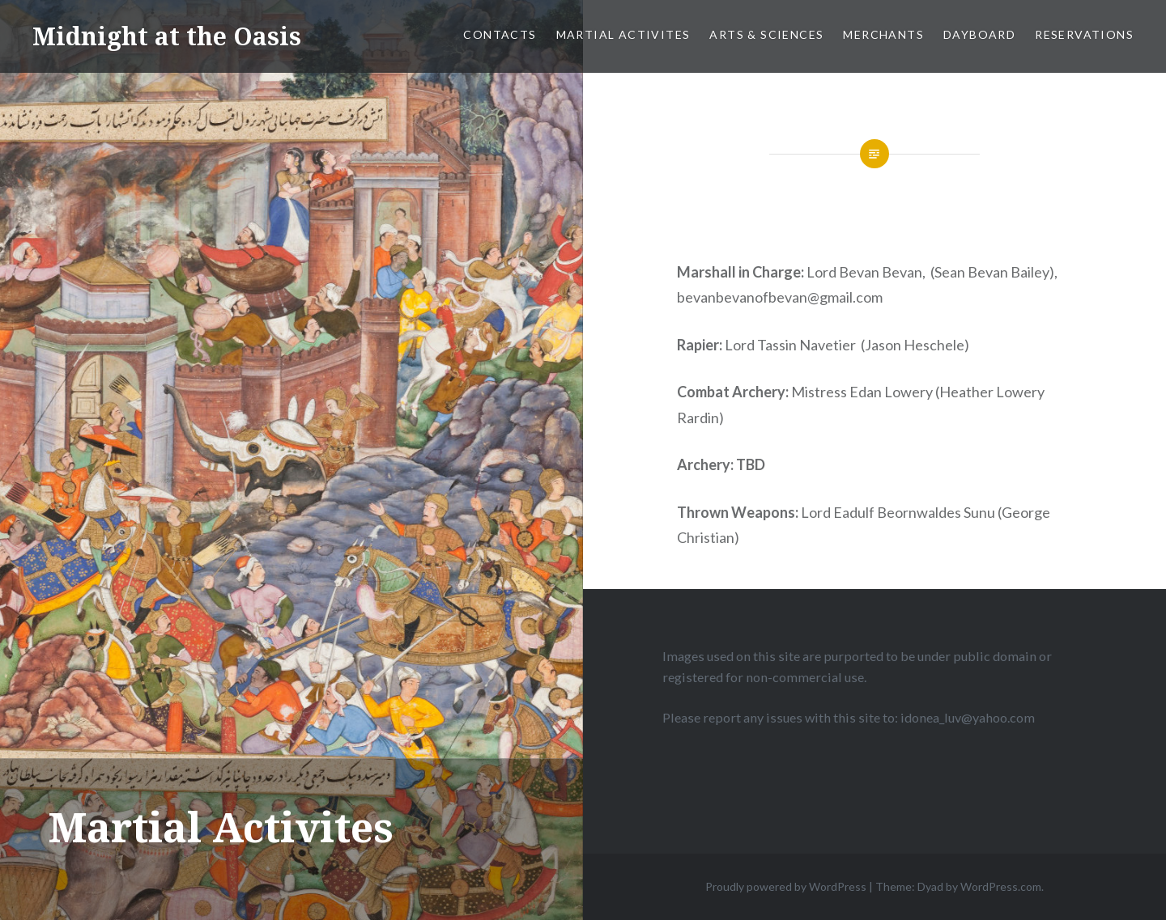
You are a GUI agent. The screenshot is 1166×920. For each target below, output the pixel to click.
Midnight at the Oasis (166, 36)
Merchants (883, 34)
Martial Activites (623, 34)
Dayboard (979, 34)
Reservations (1084, 34)
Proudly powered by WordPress (785, 886)
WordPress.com (1000, 886)
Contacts (499, 34)
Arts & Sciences (766, 34)
